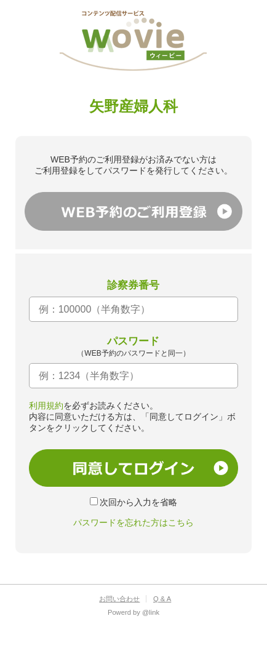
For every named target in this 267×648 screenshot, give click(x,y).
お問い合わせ (119, 598)
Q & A (162, 598)
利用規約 (46, 405)
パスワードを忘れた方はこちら (133, 522)
